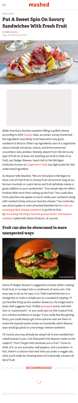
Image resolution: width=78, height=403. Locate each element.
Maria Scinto (11, 32)
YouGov (28, 134)
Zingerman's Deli (37, 164)
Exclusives (8, 14)
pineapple (46, 306)
